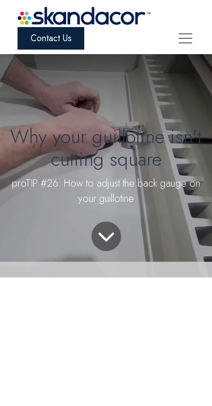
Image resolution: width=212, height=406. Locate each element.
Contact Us (51, 38)
